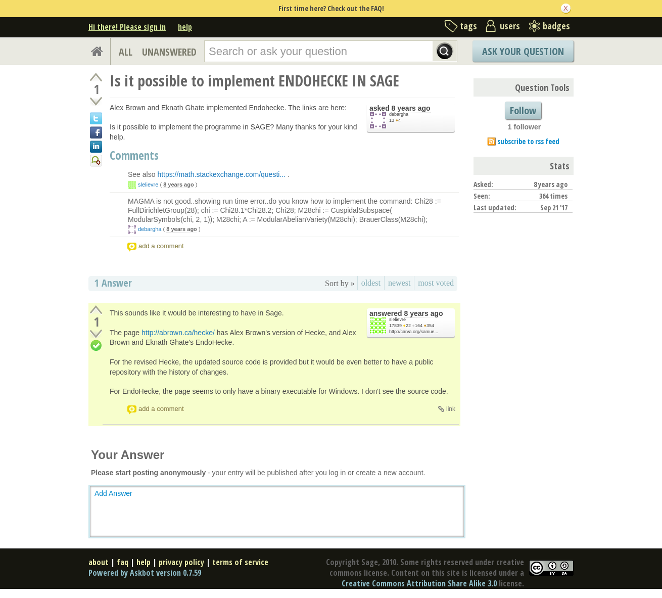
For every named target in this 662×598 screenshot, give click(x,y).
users (510, 26)
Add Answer (113, 493)
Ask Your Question (523, 51)
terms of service (240, 562)
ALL (125, 52)
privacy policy (181, 562)
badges (556, 26)
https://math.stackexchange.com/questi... (221, 174)
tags (468, 26)
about (98, 562)
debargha (398, 114)
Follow (523, 110)
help (185, 26)
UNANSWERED (169, 52)
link (450, 408)
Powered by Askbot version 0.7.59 (144, 572)
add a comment (161, 246)
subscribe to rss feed (528, 141)
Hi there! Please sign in (127, 26)
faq (122, 562)
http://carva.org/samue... (413, 331)
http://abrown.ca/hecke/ (178, 333)
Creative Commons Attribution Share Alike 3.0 (419, 583)
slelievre (148, 184)
